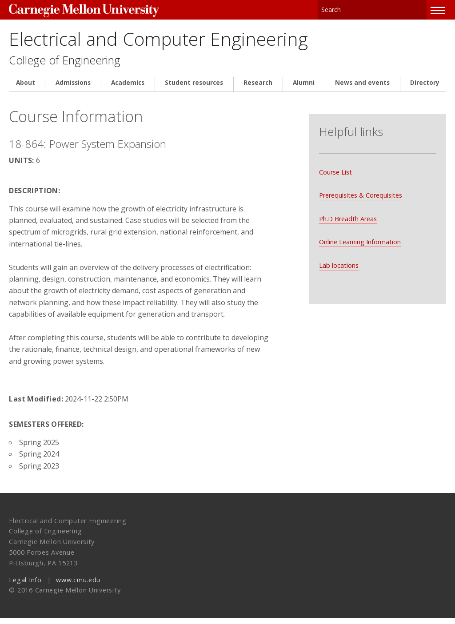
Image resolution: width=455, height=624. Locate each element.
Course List (335, 170)
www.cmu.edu (78, 585)
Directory (424, 89)
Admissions (73, 89)
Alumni (304, 89)
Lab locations (338, 263)
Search (420, 8)
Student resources (194, 89)
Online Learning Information (359, 239)
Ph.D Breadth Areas (347, 216)
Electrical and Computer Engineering (190, 41)
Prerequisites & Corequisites (360, 193)
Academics (127, 89)
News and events (362, 89)
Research (257, 89)
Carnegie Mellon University (75, 9)
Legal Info (25, 585)
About (25, 89)
